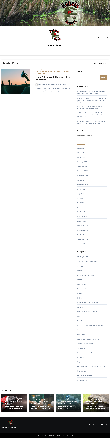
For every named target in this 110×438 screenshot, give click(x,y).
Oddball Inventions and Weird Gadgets (90, 325)
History (79, 293)
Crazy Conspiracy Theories (86, 275)
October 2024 (81, 235)
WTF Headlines (82, 380)
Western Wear (81, 371)
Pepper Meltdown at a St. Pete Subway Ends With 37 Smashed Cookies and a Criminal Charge (91, 100)
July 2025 (80, 194)
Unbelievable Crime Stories (86, 353)
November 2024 (82, 230)
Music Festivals (82, 321)
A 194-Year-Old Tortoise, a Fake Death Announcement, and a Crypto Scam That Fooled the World (90, 115)
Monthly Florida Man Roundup (87, 312)
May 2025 (80, 203)
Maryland (58, 71)
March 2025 (81, 212)
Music (79, 316)
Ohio (78, 330)
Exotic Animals (82, 284)
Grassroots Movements (48, 70)
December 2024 (82, 226)
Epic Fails (80, 280)
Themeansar (69, 435)
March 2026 (81, 157)
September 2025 (82, 184)
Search (80, 71)
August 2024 (81, 244)
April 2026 (80, 153)
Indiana (79, 298)
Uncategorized (40, 73)
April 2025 (80, 207)
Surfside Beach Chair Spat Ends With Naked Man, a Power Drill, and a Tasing (13, 408)
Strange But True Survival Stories (88, 339)
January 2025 (82, 221)
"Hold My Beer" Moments (85, 257)
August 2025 (81, 189)
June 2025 (80, 198)
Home (55, 52)
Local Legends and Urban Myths (45, 71)
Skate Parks (65, 71)
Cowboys (80, 270)
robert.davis (40, 84)
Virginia (79, 362)
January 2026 (82, 166)
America (38, 70)
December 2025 (82, 171)
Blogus (60, 435)
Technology (81, 348)
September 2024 (82, 239)
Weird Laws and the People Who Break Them (91, 366)
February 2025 (82, 216)
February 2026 (82, 162)
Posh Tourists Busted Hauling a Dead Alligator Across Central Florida (67, 408)
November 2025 (82, 175)
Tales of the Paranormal (85, 343)
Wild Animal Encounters (85, 375)
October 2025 (81, 180)
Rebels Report (55, 45)
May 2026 (80, 148)
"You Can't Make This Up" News (87, 261)
